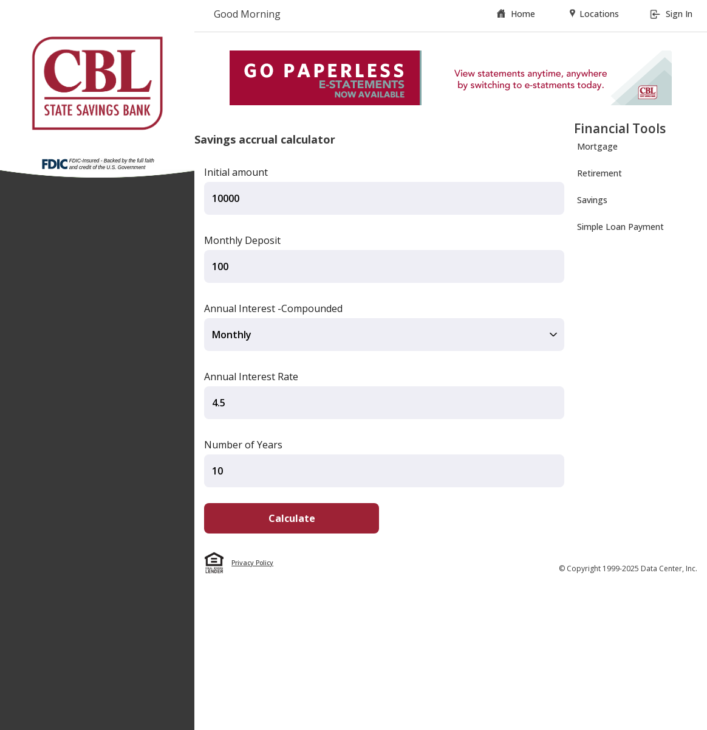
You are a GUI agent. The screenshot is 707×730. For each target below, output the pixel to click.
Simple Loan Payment (620, 226)
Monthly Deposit (242, 240)
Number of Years (243, 444)
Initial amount (236, 172)
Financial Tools (620, 128)
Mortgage (597, 146)
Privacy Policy (252, 562)
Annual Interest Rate (251, 376)
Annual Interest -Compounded (273, 308)
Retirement (599, 173)
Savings (592, 200)
